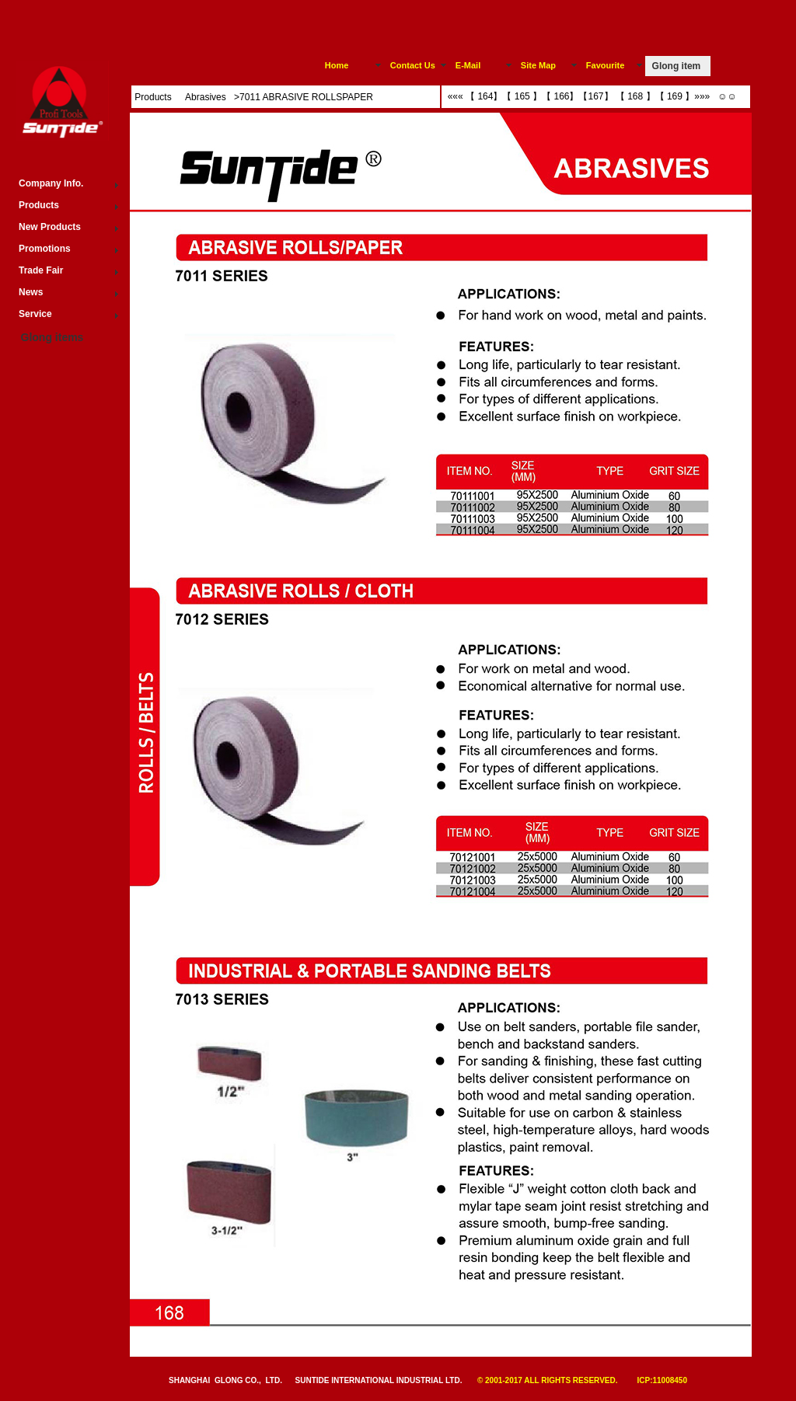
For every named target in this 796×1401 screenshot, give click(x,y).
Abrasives (207, 97)
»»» (703, 96)
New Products (50, 226)
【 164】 (484, 96)
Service (35, 313)
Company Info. (51, 183)
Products (152, 97)
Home (337, 65)
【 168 (631, 96)
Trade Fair (41, 270)
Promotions (45, 248)
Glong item (676, 66)
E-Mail (468, 65)
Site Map (538, 65)
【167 (590, 96)
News (31, 292)
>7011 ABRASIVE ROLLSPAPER (303, 97)
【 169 (669, 96)
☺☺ (725, 96)
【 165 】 (522, 96)
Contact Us (412, 65)
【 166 (555, 96)
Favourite (605, 65)
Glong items (52, 337)
